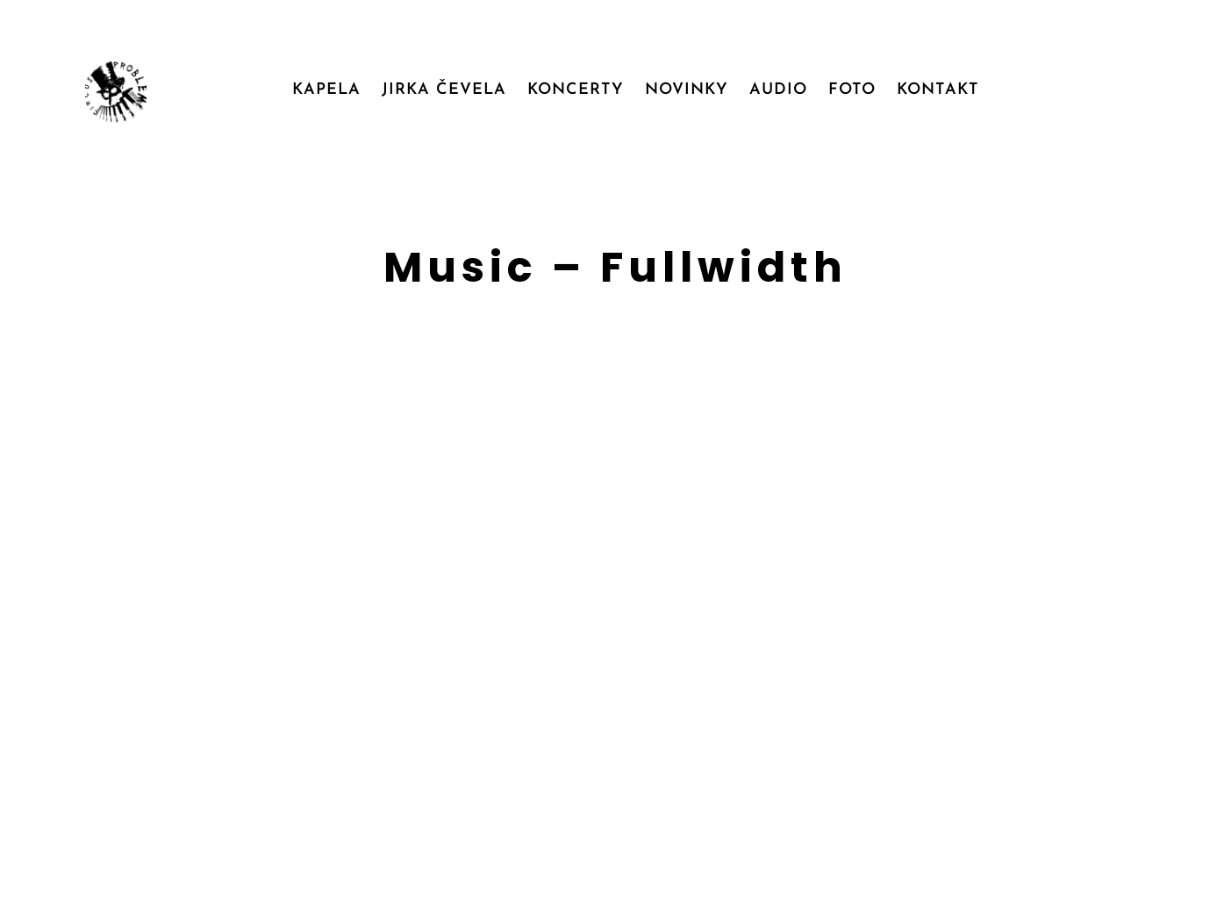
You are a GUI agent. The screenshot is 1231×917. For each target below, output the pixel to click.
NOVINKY (686, 90)
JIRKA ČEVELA (444, 90)
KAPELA (326, 90)
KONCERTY (575, 90)
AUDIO (778, 90)
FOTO (852, 90)
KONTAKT (938, 90)
